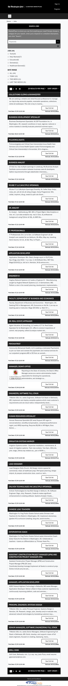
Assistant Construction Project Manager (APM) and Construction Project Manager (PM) (33, 555)
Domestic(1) (14, 63)
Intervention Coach (18, 532)
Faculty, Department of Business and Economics (31, 298)
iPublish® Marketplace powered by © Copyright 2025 (34, 683)
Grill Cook (14, 650)
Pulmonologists (16, 140)
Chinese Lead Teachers (19, 509)
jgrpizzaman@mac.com (17, 657)
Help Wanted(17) (16, 57)
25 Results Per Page (36, 89)
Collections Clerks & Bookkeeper (24, 94)
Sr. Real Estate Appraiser (20, 321)
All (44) (13, 73)
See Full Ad (49, 108)
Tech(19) (13, 54)
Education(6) (14, 60)
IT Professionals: (17, 230)
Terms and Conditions (34, 679)
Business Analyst (17, 162)
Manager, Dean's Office (20, 366)
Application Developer (19, 253)
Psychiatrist (14, 344)
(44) (11, 51)
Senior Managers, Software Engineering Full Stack (33, 627)
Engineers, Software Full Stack (23, 393)
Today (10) (14, 76)
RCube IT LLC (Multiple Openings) (24, 185)
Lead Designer (15, 464)
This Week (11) (15, 79)
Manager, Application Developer (24, 582)
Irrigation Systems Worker (21, 441)
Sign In (57, 4)
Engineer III (14, 276)
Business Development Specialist (24, 117)
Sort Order (52, 89)
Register (57, 9)
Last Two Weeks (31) (18, 82)
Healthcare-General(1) (17, 66)
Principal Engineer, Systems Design (25, 605)
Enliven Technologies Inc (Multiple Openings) (30, 487)
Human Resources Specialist (22, 416)
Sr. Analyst (14, 208)
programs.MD (24, 353)
